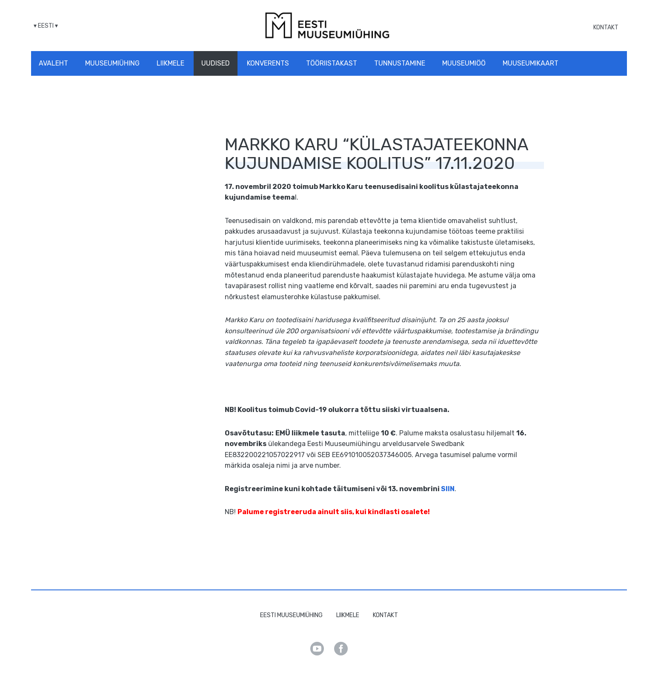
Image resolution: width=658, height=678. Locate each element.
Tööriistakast (331, 63)
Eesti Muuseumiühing (291, 615)
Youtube (317, 648)
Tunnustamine (399, 63)
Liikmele (170, 63)
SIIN (448, 489)
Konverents (268, 63)
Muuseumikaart (530, 63)
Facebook (341, 648)
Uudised (215, 63)
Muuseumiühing (112, 63)
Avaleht (53, 63)
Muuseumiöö (464, 63)
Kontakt (605, 27)
